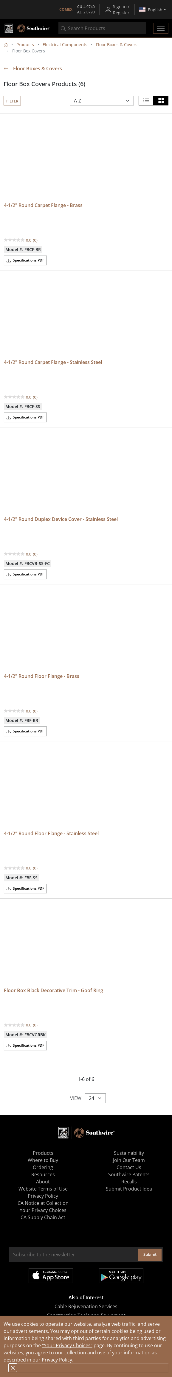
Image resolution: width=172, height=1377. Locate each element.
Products (25, 44)
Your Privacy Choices (43, 1210)
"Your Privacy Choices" (67, 1345)
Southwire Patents (129, 1174)
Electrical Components (65, 44)
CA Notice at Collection (43, 1203)
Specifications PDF (25, 260)
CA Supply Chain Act (43, 1217)
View (75, 1098)
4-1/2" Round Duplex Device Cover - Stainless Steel (61, 519)
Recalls (129, 1181)
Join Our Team (129, 1160)
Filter (12, 101)
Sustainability (129, 1153)
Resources (43, 1174)
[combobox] (102, 28)
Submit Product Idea (129, 1188)
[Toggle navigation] (160, 28)
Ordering (43, 1167)
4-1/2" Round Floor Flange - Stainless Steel (51, 833)
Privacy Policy (57, 1359)
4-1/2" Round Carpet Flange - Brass (43, 205)
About (43, 1181)
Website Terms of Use (43, 1188)
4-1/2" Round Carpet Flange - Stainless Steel (53, 362)
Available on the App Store (51, 1275)
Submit (149, 1254)
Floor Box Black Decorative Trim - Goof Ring (53, 990)
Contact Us (129, 1167)
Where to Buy (43, 1160)
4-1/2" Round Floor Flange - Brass (41, 676)
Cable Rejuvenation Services (86, 1306)
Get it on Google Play (121, 1275)
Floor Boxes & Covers (116, 44)
